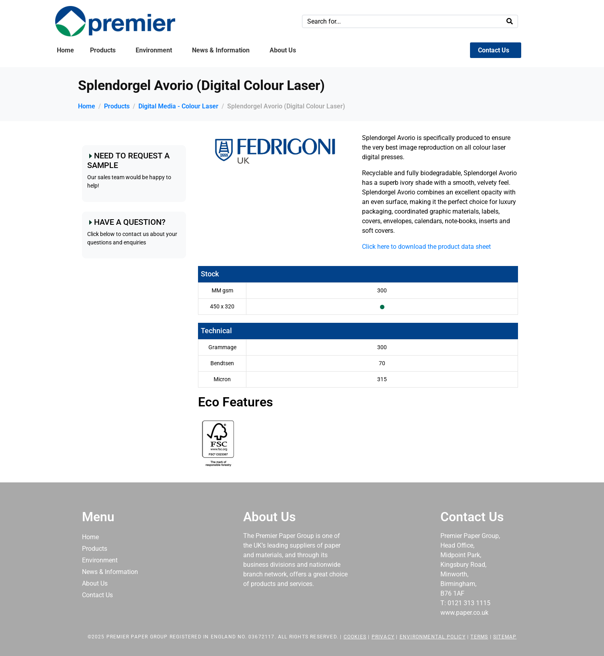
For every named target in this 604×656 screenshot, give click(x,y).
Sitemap (504, 637)
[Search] (510, 21)
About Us (283, 50)
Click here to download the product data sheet (426, 246)
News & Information (221, 50)
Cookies (355, 637)
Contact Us (493, 50)
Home (65, 50)
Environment (154, 50)
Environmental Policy (433, 637)
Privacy (383, 637)
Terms (479, 637)
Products (103, 50)
